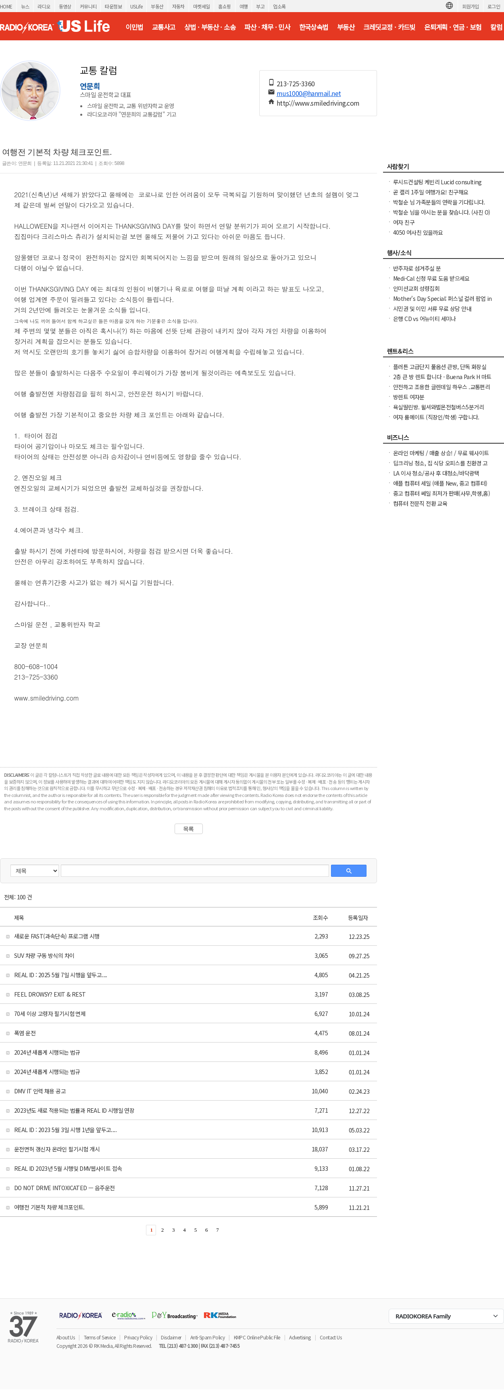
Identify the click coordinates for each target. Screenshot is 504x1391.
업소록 (279, 6)
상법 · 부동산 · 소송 (209, 27)
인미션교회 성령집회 (416, 288)
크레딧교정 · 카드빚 (389, 27)
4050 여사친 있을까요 (418, 232)
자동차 (178, 6)
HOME (6, 6)
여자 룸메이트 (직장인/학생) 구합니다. (436, 417)
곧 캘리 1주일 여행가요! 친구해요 (431, 192)
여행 (244, 6)
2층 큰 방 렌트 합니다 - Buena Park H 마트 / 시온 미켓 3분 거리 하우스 (442, 381)
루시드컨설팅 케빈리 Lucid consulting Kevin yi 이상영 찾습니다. (437, 186)
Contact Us (331, 1337)
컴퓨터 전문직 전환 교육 (420, 503)
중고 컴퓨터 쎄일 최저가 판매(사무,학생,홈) (441, 493)
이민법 (134, 27)
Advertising (299, 1337)
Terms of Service (99, 1337)
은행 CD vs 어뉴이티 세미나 (424, 319)
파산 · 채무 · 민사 (267, 27)
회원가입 (470, 6)
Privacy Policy (138, 1337)
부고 (260, 6)
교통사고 (163, 27)
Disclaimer (171, 1337)
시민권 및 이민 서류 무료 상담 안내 (432, 308)
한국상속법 (313, 27)
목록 (188, 829)
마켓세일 (201, 6)
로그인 (493, 6)
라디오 (43, 6)
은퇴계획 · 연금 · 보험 (452, 27)
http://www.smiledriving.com (318, 103)
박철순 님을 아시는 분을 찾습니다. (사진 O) (441, 212)
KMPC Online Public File (257, 1337)
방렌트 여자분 (409, 397)
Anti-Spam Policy (207, 1337)
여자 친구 (403, 222)
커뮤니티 (88, 6)
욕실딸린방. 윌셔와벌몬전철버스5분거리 (438, 407)
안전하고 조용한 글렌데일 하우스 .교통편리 (441, 387)
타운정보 (113, 6)
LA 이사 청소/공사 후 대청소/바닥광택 (436, 473)
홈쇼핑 (224, 6)
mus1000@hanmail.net (309, 93)
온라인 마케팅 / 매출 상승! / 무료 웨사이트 (441, 453)
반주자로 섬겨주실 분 (417, 268)
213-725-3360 (296, 83)
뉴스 (25, 6)
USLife (136, 6)
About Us (65, 1337)
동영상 (65, 6)
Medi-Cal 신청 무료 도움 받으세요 (431, 278)
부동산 (157, 6)
